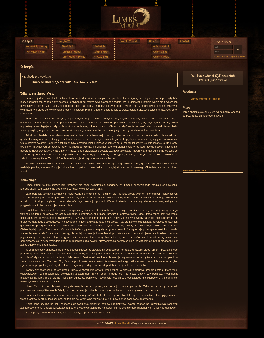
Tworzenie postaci (71, 52)
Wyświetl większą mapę (194, 170)
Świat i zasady (128, 41)
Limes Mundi (122, 323)
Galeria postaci (161, 46)
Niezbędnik (99, 46)
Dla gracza (64, 41)
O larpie (27, 41)
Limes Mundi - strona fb (206, 98)
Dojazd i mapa (101, 52)
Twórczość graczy (35, 52)
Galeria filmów (161, 57)
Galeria (153, 41)
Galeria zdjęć (160, 52)
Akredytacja (68, 46)
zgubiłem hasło (238, 57)
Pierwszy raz (100, 57)
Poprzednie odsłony (36, 46)
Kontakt (184, 41)
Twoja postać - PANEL (73, 57)
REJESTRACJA (221, 57)
